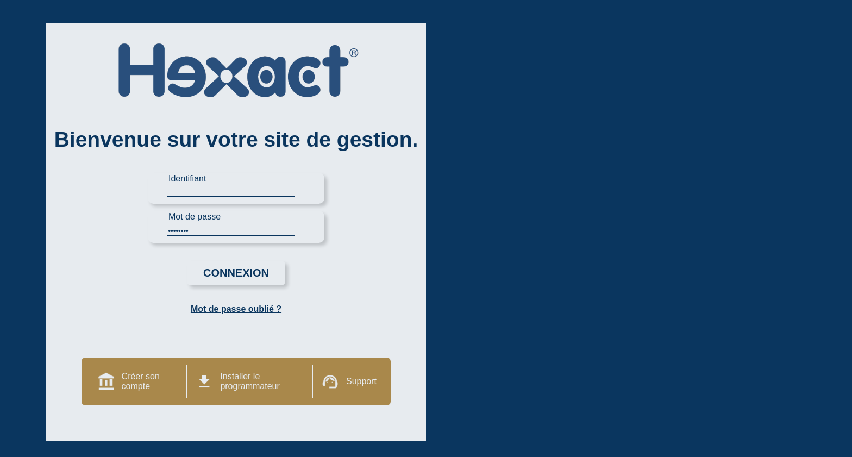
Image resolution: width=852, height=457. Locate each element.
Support (361, 381)
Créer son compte (141, 381)
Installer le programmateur (249, 381)
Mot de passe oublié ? (236, 309)
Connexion (236, 273)
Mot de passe (194, 216)
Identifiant (187, 178)
